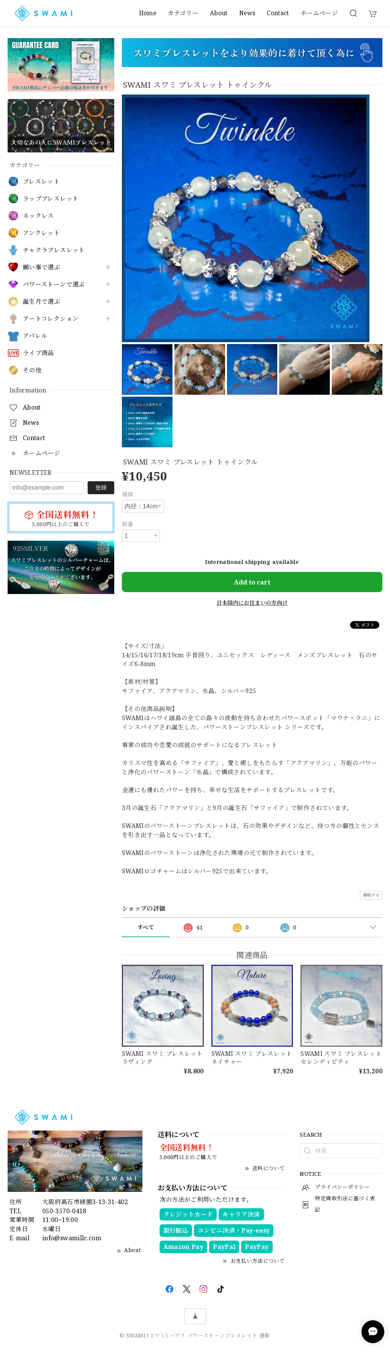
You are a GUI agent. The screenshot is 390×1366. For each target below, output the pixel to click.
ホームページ (319, 13)
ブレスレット (41, 181)
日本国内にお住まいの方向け (252, 602)
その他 (32, 370)
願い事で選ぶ (41, 267)
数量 (128, 524)
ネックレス (38, 215)
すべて (145, 927)
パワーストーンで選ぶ (54, 284)
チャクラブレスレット (54, 250)
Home (147, 13)
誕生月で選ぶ (41, 301)
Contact (278, 13)
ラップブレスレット (50, 198)
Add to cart (252, 582)
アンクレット (41, 233)
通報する (371, 895)
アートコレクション (50, 318)
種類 (128, 494)
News (247, 13)
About (219, 13)
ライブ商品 (38, 353)
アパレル (35, 335)
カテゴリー (183, 13)
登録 (101, 487)
